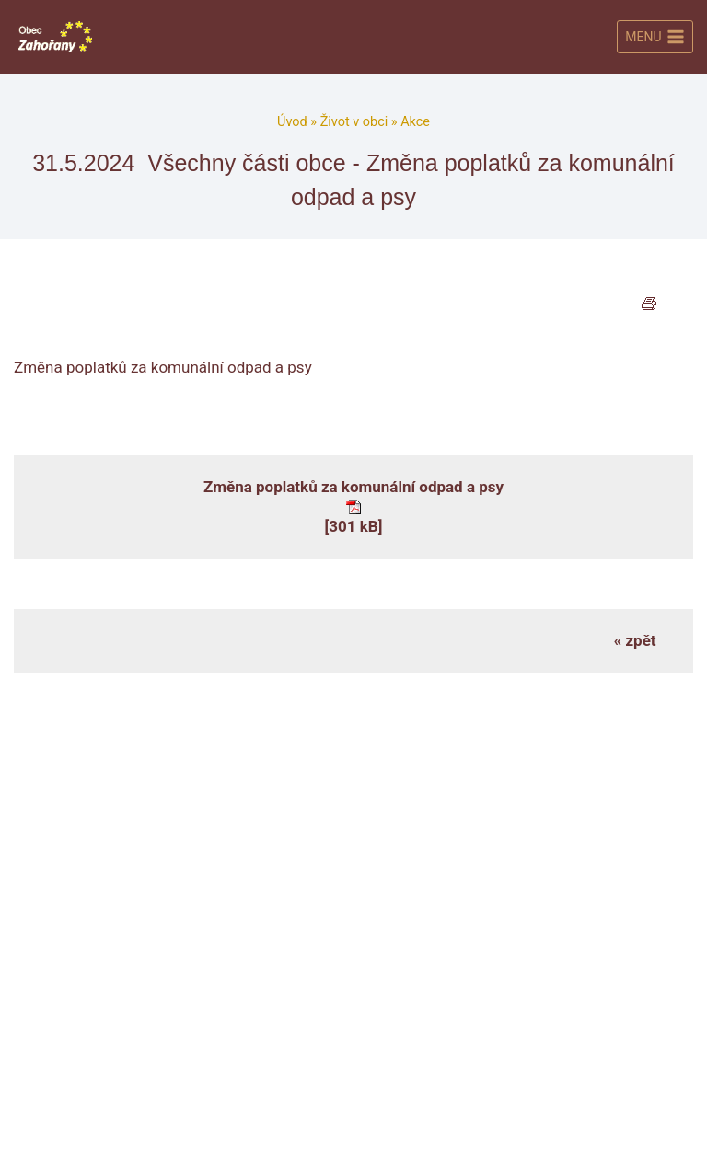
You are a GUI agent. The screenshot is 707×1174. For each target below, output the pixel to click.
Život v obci (354, 122)
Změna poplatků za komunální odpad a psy (353, 487)
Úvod (292, 122)
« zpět (635, 640)
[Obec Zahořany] (55, 36)
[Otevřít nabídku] (655, 36)
